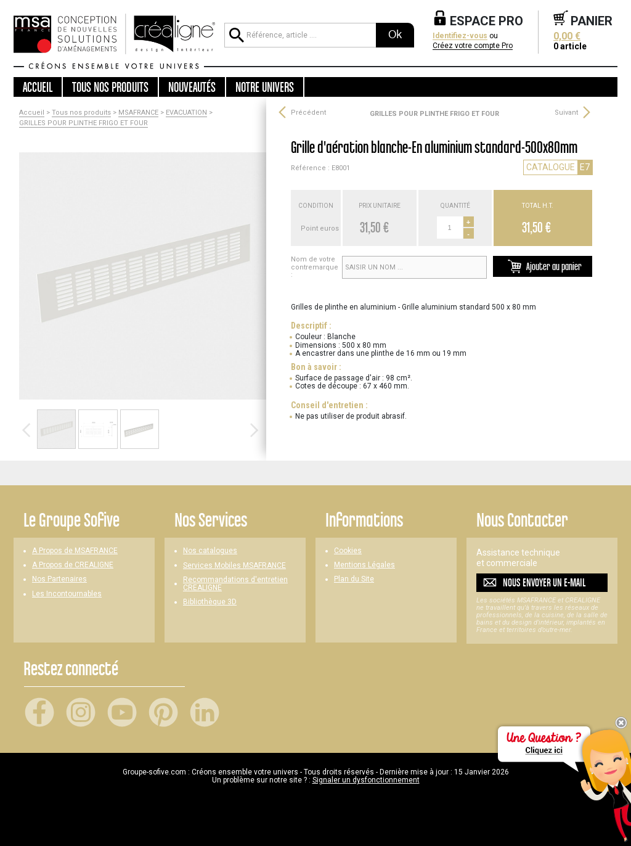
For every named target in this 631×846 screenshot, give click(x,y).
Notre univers (264, 87)
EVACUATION (186, 113)
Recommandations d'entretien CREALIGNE (235, 584)
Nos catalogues (210, 551)
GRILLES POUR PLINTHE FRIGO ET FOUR (83, 123)
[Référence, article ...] (300, 35)
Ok (395, 34)
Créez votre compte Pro (473, 46)
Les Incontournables (67, 594)
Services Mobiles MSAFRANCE (234, 566)
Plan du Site (354, 579)
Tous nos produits (81, 113)
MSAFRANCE (138, 113)
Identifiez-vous (460, 36)
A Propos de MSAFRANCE (75, 551)
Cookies (348, 551)
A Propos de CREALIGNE (72, 565)
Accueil (37, 87)
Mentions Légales (364, 565)
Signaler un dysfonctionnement (366, 780)
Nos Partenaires (59, 579)
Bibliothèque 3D (210, 602)
